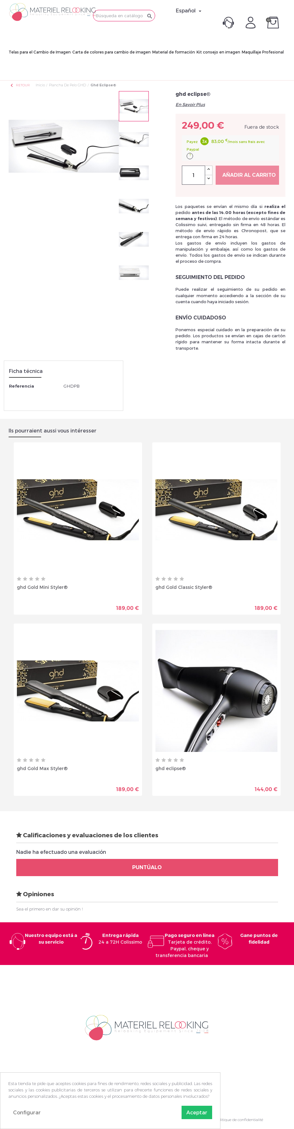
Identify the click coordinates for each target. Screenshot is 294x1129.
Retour (20, 85)
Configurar (27, 1112)
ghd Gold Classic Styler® (183, 587)
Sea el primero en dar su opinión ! (49, 908)
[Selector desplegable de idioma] (189, 10)
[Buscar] (124, 15)
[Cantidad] (193, 175)
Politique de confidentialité (239, 1119)
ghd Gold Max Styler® (42, 768)
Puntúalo (147, 867)
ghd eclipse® (170, 768)
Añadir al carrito (249, 175)
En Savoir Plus (190, 104)
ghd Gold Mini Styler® (42, 587)
